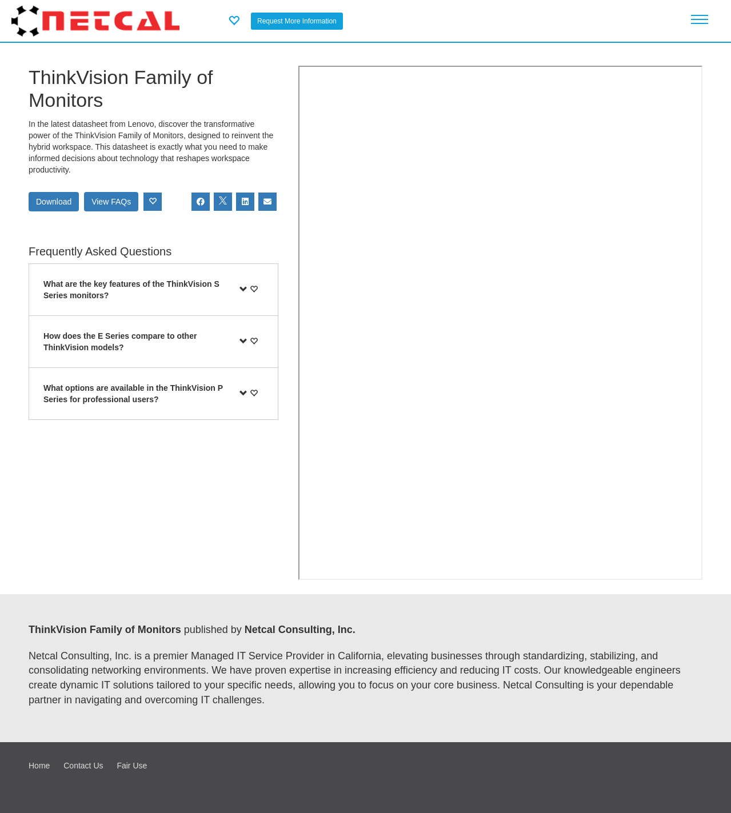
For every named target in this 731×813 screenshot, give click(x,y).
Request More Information (297, 21)
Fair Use (132, 765)
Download (53, 201)
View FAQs (111, 201)
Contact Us (83, 765)
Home (39, 765)
